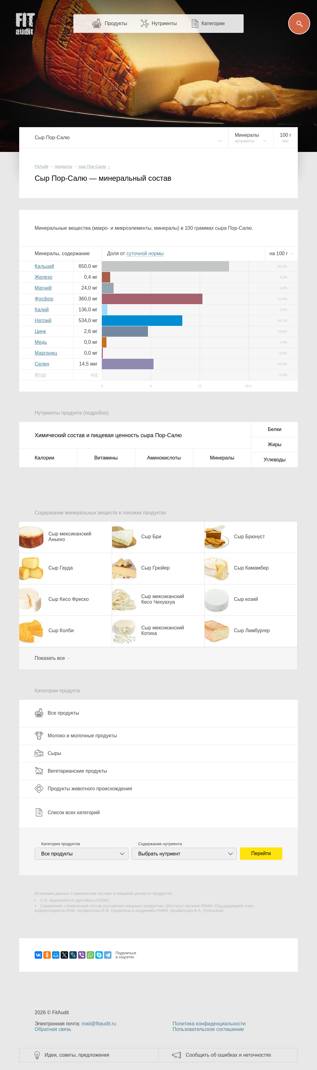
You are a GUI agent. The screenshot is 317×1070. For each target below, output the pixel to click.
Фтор (40, 374)
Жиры (274, 444)
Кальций (44, 266)
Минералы (222, 457)
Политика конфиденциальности (208, 1023)
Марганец (46, 353)
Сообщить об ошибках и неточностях (228, 1055)
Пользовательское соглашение (208, 1029)
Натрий (43, 320)
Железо (43, 277)
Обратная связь (53, 1029)
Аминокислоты (164, 457)
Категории (213, 23)
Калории (44, 457)
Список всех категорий (67, 812)
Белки (274, 429)
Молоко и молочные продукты (76, 735)
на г (279, 253)
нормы (144, 253)
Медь (41, 342)
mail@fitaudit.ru (99, 1023)
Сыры (48, 753)
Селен (42, 363)
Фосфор (44, 298)
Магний (43, 288)
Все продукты (57, 712)
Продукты (116, 23)
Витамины (106, 457)
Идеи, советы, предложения (77, 1055)
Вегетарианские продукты (71, 770)
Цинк (40, 331)
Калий (42, 309)
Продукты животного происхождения (83, 788)
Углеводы (275, 459)
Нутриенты (164, 23)
